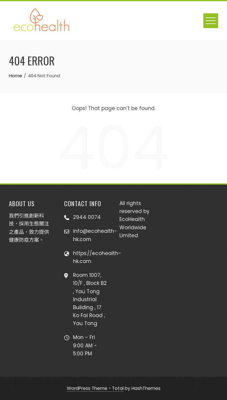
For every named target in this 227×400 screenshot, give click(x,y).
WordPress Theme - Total (95, 388)
